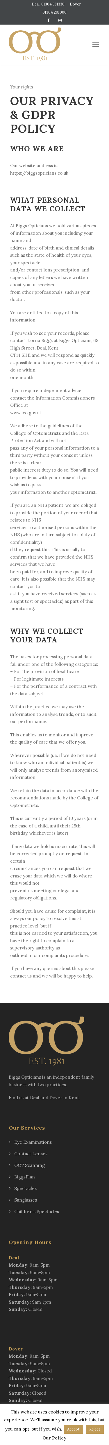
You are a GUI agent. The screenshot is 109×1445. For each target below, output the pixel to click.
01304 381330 (53, 4)
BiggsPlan (24, 1177)
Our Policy (54, 1438)
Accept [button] (73, 1429)
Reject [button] (94, 1429)
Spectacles (25, 1188)
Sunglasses (25, 1200)
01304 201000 (54, 12)
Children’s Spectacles (36, 1211)
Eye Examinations (33, 1142)
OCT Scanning (29, 1165)
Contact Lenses (30, 1153)
